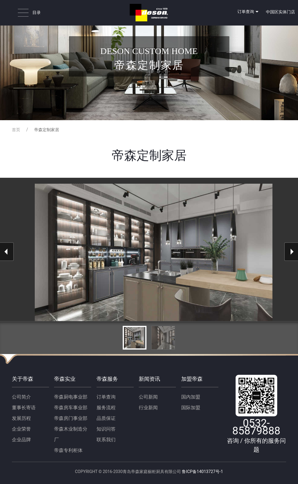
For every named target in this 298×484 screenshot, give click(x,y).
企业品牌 (21, 439)
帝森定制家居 (46, 129)
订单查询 (248, 12)
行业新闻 (148, 407)
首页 (16, 129)
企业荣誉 (21, 429)
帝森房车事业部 (70, 407)
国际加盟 (190, 407)
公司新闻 (148, 397)
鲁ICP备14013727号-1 (202, 471)
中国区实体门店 (280, 11)
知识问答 (106, 429)
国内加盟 (190, 397)
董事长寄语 (24, 407)
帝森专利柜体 (68, 450)
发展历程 (21, 418)
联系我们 (106, 439)
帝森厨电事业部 (70, 397)
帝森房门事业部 (70, 418)
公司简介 (21, 397)
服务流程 (106, 407)
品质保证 (106, 418)
